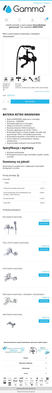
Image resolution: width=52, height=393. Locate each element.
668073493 (38, 27)
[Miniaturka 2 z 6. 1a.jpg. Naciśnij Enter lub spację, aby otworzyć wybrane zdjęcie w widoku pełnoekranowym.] (12, 79)
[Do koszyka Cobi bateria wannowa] (44, 275)
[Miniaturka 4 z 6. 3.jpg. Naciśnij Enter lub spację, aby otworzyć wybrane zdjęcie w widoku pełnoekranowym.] (25, 79)
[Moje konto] (32, 20)
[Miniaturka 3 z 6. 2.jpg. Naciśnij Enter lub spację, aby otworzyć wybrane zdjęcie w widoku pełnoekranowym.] (18, 79)
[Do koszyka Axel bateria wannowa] (44, 321)
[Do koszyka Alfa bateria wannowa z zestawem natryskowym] (44, 301)
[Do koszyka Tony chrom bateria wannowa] (44, 249)
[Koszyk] (45, 20)
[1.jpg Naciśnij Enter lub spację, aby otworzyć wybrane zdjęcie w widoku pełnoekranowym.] (26, 57)
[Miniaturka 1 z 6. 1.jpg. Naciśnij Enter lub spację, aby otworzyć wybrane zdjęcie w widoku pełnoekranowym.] (6, 79)
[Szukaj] (19, 20)
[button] (6, 20)
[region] (26, 350)
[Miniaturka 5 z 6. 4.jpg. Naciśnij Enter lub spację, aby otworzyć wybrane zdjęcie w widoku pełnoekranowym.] (31, 79)
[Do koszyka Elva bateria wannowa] (44, 223)
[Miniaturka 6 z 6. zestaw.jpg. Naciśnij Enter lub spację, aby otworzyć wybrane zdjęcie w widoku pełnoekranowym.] (37, 79)
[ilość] (5, 101)
